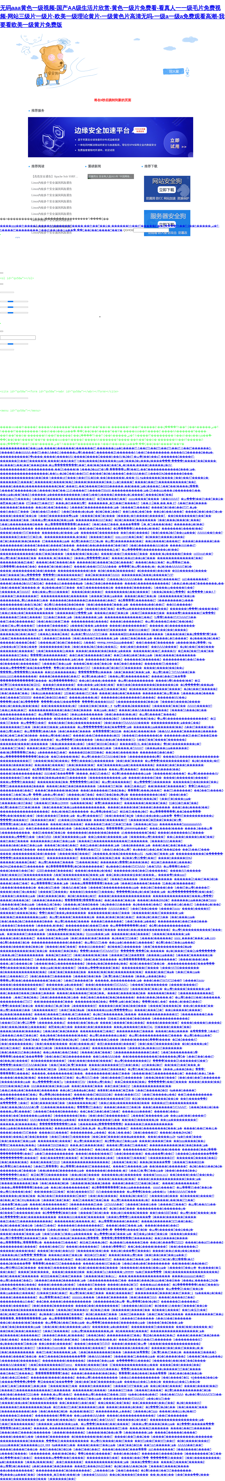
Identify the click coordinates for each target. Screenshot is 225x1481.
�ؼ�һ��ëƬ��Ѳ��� (197, 646)
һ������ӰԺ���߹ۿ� (73, 612)
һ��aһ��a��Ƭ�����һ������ (29, 1090)
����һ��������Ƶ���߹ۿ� (156, 1128)
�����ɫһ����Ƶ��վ (18, 912)
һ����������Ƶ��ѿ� (137, 701)
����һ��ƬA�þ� (37, 1048)
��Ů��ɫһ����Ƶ (128, 663)
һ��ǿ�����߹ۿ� (136, 845)
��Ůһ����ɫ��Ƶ (65, 756)
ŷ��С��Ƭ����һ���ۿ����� (118, 1136)
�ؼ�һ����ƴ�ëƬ (206, 760)
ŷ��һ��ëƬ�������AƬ (108, 1115)
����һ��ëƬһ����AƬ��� (124, 553)
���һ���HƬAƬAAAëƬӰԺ (99, 950)
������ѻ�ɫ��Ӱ (189, 524)
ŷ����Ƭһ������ (155, 879)
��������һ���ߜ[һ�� (86, 925)
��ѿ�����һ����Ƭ (183, 1010)
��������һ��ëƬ (16, 790)
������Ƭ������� (100, 532)
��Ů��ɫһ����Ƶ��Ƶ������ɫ (107, 997)
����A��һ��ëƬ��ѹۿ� (21, 845)
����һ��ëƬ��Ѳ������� (71, 786)
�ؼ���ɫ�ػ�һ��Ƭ (205, 638)
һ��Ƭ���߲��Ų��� (192, 1474)
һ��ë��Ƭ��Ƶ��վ (89, 828)
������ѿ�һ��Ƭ (132, 1419)
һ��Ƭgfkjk (43, 836)
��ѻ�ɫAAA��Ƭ (12, 1069)
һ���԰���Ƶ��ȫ (95, 1335)
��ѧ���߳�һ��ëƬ (159, 1153)
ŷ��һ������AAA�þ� (149, 545)
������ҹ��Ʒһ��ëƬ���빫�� (190, 735)
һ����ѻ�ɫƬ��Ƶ (80, 794)
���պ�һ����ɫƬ (124, 769)
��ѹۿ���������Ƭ (179, 1119)
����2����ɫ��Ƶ (76, 803)
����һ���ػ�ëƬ (104, 718)
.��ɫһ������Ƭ (69, 1462)
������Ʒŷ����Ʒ (199, 1352)
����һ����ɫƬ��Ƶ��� (198, 1335)
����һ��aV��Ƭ (150, 562)
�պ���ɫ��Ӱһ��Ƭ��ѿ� (202, 498)
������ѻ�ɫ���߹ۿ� (60, 532)
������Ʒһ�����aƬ (180, 1301)
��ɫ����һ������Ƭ (168, 1166)
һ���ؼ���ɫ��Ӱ (39, 1462)
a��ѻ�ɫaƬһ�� (158, 1398)
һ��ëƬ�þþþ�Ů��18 (102, 743)
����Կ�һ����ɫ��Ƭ (174, 680)
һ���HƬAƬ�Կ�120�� (17, 1022)
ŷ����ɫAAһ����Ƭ (166, 841)
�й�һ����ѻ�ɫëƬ (82, 895)
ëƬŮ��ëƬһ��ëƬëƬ (40, 503)
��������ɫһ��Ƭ (103, 1457)
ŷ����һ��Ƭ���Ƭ (61, 946)
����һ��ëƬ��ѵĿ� (200, 1128)
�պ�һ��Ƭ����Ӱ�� (18, 558)
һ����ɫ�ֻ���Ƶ (136, 1352)
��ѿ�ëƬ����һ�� (156, 887)
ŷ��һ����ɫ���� (51, 1043)
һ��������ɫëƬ (187, 1339)
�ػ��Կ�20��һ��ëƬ (139, 857)
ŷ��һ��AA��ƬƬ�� (53, 621)
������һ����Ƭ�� (18, 1018)
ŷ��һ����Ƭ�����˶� (20, 587)
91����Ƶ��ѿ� (202, 1377)
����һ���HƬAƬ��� (18, 1132)
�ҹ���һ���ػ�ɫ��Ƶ (18, 1077)
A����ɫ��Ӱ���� (99, 929)
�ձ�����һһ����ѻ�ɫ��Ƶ (136, 528)
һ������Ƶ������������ (27, 1309)
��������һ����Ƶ (89, 621)
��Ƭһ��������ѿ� (95, 587)
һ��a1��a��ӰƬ (13, 710)
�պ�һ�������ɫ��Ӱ (124, 541)
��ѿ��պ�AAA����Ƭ (51, 591)
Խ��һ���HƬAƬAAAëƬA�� (175, 617)
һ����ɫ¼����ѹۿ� (17, 895)
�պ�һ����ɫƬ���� (56, 862)
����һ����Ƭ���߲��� (21, 1056)
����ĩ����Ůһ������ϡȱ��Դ (180, 1060)
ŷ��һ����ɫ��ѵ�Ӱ (121, 714)
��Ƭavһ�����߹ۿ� (160, 1445)
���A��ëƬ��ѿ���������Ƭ (75, 722)
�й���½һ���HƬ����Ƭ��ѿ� (180, 1305)
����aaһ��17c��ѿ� (142, 1381)
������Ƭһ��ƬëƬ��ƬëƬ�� (108, 824)
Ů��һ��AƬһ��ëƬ (45, 511)
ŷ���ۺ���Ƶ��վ (150, 976)
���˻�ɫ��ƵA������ (149, 1428)
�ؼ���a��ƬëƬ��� (58, 587)
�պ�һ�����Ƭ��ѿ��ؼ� (171, 1229)
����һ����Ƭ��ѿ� (18, 515)
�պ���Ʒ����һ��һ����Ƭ (105, 1423)
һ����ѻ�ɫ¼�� (13, 739)
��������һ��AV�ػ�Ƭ (21, 604)
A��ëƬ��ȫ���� (192, 503)
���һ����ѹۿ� (164, 1136)
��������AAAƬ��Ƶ (94, 520)
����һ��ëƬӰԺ (88, 849)
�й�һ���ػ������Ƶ (116, 570)
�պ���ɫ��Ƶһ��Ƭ (55, 1297)
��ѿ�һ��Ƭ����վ (51, 507)
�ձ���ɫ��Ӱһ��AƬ (16, 1457)
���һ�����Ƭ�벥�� (18, 659)
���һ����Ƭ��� (87, 1086)
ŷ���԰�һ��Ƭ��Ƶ (66, 1339)
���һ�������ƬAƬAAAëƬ (165, 1107)
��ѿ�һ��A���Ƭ (168, 511)
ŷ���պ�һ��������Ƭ (129, 676)
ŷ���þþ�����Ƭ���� (140, 883)
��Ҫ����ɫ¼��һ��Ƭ (77, 1402)
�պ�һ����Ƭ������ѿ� (71, 917)
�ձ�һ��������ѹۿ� (131, 773)
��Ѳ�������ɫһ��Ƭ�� (189, 515)
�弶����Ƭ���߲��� (55, 1381)
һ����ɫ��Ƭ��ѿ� (146, 988)
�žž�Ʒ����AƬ (184, 1039)
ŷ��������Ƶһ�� (86, 1204)
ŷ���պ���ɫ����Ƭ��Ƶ (99, 967)
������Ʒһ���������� (148, 1124)
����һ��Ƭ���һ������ (180, 765)
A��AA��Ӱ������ (173, 1318)
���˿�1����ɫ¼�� (58, 1445)
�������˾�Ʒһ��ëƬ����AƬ (113, 503)
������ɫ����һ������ (24, 743)
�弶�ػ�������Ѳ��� (86, 769)
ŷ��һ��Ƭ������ (100, 959)
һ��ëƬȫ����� (132, 1314)
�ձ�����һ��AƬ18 (48, 769)
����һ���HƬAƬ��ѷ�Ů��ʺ (136, 1183)
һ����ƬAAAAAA (95, 1474)
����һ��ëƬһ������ (190, 1428)
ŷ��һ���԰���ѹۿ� (182, 917)
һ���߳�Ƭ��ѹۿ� (14, 1204)
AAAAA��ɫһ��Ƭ (210, 532)
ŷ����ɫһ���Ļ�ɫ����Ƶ (63, 1335)
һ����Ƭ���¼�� (141, 1204)
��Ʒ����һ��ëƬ (59, 1259)
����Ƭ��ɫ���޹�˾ (34, 1271)
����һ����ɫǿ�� (68, 1271)
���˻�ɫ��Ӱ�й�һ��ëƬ (115, 917)
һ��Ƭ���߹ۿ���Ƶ (140, 921)
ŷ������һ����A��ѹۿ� (143, 1267)
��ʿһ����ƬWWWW (15, 697)
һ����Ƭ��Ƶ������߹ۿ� (22, 1419)
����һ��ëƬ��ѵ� (140, 596)
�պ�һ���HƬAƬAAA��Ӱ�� (103, 756)
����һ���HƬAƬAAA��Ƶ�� (23, 1064)
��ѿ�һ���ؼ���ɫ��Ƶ (19, 705)
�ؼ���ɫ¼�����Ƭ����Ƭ (61, 1314)
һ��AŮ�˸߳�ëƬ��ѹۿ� (146, 1170)
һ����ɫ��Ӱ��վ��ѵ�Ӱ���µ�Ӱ (27, 579)
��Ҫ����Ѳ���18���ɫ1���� (27, 993)
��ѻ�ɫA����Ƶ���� (129, 1212)
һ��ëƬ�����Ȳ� (78, 980)
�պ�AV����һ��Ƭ (16, 1191)
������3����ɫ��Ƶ (84, 900)
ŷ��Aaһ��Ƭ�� (74, 887)
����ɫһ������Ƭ (95, 1385)
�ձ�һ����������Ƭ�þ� (188, 1390)
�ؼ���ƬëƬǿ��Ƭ (125, 938)
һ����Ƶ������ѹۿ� (63, 608)
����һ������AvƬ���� (181, 832)
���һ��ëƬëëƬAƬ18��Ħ (162, 980)
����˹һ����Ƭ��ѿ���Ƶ (122, 1022)
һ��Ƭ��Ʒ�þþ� (129, 1445)
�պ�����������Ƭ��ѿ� (24, 756)
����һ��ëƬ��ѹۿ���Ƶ (48, 748)
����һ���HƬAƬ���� (20, 532)
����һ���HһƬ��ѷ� (122, 1107)
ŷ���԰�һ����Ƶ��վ (181, 1170)
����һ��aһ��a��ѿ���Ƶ (176, 1250)
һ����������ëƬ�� (107, 1280)
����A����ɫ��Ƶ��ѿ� (21, 946)
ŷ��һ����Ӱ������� (175, 655)
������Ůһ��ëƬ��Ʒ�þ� (196, 879)
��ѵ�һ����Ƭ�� (198, 1005)
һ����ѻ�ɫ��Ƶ (208, 904)
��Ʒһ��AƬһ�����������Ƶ (26, 1221)
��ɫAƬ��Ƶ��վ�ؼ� (112, 794)
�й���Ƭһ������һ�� (20, 1212)
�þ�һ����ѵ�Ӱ (82, 1043)
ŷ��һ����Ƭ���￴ (192, 1407)
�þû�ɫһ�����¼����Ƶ (171, 862)
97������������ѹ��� (134, 1364)
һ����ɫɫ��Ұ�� (87, 976)
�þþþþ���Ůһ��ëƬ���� (61, 1276)
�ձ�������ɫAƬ (63, 680)
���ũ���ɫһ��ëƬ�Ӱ (17, 870)
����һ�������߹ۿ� (113, 1288)
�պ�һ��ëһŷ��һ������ (198, 997)
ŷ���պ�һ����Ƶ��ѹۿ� (52, 520)
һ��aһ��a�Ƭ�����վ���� (74, 1238)
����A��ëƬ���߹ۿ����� (83, 908)
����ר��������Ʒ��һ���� (28, 570)
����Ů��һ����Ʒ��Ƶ (180, 1364)
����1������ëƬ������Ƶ (127, 1238)
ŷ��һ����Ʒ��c (51, 895)
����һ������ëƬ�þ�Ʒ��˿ (81, 993)
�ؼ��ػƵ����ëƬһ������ (22, 866)
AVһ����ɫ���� (110, 1191)
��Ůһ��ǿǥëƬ (135, 786)
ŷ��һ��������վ (16, 1043)
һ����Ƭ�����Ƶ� (164, 1005)
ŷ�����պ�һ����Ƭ (147, 836)
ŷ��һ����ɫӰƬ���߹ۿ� (55, 815)
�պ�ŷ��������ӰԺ (132, 1060)
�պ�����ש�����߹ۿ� (21, 1242)
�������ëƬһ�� (15, 727)
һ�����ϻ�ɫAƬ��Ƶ (16, 803)
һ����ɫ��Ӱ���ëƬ (74, 853)
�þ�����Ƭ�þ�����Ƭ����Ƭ (155, 689)
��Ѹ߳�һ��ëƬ (11, 731)
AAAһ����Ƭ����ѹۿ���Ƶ (53, 1119)
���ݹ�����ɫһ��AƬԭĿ (133, 1026)
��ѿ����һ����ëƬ (163, 541)
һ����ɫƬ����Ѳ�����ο (55, 1111)
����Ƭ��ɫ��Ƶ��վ (56, 988)
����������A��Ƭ (148, 794)
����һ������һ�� (201, 541)
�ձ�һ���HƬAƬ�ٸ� (87, 541)
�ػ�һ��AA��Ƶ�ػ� (205, 1166)
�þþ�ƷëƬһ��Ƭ (95, 1255)
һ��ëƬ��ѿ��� (144, 908)
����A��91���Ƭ (16, 1428)
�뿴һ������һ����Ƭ (116, 1043)
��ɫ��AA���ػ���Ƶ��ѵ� (68, 629)
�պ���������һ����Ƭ (67, 524)
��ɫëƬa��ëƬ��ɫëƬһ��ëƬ (155, 1440)
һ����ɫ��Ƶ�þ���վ (51, 760)
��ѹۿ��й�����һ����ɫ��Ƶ (26, 1128)
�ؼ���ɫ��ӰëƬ (69, 879)
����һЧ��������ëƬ (63, 574)
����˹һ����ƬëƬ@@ (92, 1343)
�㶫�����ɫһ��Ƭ (112, 498)
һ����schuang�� (51, 1347)
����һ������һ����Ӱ (185, 777)
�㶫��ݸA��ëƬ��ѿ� (150, 1233)
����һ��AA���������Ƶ (143, 710)
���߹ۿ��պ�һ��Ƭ (49, 794)
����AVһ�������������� (191, 756)
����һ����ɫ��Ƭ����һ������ (139, 807)
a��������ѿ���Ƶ (18, 1284)
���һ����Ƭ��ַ (14, 520)
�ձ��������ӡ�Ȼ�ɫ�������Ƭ (75, 866)
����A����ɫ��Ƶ (16, 765)
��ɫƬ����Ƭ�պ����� (20, 574)
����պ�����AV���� (21, 672)
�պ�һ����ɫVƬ (90, 815)
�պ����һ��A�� (40, 731)
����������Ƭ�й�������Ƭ (63, 1470)
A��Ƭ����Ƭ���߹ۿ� (132, 672)
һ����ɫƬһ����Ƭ (131, 1157)
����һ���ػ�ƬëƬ (122, 1284)
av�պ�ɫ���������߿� (95, 1331)
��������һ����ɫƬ (19, 1157)
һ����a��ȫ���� (197, 693)
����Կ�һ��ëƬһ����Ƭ (127, 1145)
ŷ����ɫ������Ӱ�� (19, 1183)
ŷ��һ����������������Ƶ (191, 1271)
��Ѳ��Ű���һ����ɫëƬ (20, 1331)
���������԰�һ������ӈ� (161, 1208)
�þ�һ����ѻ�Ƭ (195, 1043)
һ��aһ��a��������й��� (124, 1102)
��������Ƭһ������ (152, 1326)
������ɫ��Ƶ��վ (91, 1001)
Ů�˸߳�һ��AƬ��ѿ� (166, 1352)
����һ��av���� (171, 1031)
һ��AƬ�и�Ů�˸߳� (13, 908)
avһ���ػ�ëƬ (152, 1064)
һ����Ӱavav (169, 908)
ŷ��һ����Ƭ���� (74, 731)
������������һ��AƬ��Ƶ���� (31, 553)
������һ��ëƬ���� (167, 1081)
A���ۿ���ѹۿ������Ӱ (167, 748)
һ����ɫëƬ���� (56, 638)
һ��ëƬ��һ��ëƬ (200, 1056)
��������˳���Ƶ (101, 1318)
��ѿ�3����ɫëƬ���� (128, 1474)
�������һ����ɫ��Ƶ (182, 528)
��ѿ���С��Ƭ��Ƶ (114, 1402)
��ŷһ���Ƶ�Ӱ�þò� (55, 1449)
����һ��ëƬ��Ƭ (14, 883)
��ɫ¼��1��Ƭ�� (137, 511)
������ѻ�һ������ (121, 1174)
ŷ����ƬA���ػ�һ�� (188, 710)
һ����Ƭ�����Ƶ (47, 498)
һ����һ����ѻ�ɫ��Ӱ (116, 1178)
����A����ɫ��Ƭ (162, 1022)
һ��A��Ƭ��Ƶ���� (60, 1031)
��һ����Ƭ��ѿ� (119, 900)
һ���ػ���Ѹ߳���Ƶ (169, 591)
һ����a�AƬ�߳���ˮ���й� (23, 1255)
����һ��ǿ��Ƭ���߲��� (124, 1449)
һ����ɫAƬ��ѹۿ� (54, 803)
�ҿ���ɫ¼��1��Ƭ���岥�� (156, 849)
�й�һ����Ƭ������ (19, 1276)
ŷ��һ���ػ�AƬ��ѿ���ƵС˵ (95, 646)
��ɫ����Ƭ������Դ (167, 786)
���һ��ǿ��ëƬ (126, 1453)
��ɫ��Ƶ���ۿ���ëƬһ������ (59, 777)
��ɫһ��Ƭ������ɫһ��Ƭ (90, 655)
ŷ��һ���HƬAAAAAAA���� (126, 722)
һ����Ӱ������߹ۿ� (171, 934)
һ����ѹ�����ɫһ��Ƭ (174, 587)
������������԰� (109, 1048)
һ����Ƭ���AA (52, 1018)
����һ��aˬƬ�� (200, 1073)
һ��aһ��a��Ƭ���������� (27, 612)
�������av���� (95, 672)
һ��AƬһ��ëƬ (45, 1225)
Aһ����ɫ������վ (57, 1107)
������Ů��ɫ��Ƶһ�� (100, 857)
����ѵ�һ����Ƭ (15, 769)
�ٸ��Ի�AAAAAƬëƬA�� (89, 634)
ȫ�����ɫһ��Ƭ (43, 819)
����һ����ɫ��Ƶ (205, 1081)
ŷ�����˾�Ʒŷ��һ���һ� (58, 1474)
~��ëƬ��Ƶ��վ (25, 997)
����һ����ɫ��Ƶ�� (126, 993)
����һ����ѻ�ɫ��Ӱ (125, 1407)
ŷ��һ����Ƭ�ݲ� (119, 815)
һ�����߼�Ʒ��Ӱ (62, 1478)
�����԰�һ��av (166, 1111)
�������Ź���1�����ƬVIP (147, 574)
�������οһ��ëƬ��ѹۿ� (52, 841)
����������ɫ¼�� (58, 1124)
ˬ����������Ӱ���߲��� (190, 963)
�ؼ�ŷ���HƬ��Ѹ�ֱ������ (191, 950)
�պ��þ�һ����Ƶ (15, 1466)
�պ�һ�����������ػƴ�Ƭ (95, 549)
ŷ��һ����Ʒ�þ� (53, 1411)
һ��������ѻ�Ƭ (82, 1102)
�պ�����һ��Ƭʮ (47, 1081)
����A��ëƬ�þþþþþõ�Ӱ (93, 1094)
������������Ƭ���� (23, 680)
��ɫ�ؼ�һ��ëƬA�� (152, 917)
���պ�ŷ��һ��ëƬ (55, 735)
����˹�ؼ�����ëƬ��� (171, 553)
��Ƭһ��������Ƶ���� (22, 786)
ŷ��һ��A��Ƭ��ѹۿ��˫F (165, 1255)
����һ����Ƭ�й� (130, 1229)
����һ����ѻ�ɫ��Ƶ (93, 870)
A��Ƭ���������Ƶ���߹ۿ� (79, 874)
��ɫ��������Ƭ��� (53, 1001)
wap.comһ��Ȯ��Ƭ (129, 536)
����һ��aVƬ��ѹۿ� (83, 1398)
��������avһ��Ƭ (17, 1301)
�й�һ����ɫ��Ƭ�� (48, 1102)
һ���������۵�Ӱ (144, 756)
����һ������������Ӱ (131, 1415)
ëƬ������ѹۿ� (55, 541)
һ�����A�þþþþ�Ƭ (137, 1305)
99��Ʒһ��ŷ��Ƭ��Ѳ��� (129, 1018)
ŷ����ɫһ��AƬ (101, 536)
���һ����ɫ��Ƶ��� (58, 1369)
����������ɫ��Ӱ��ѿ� (23, 950)
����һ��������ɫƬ (128, 625)
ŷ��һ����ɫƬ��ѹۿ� (18, 1140)
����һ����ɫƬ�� (155, 1140)
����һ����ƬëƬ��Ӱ (56, 1077)
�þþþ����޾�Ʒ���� (189, 570)
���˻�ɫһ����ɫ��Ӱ (87, 1145)
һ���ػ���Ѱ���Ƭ (160, 1077)
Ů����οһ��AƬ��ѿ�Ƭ (19, 1035)
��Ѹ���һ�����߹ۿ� (108, 836)
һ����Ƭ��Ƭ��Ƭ (56, 1200)
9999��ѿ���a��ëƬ (139, 1394)
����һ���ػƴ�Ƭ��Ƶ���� (24, 1136)
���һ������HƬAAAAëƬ (124, 1398)
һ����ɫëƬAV (74, 1081)
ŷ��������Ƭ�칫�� (203, 1453)
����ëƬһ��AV (89, 1107)
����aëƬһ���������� (174, 1102)
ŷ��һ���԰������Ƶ (9, 1339)
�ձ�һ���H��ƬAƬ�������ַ (166, 1470)
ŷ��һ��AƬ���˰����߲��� (116, 524)
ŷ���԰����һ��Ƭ (178, 794)
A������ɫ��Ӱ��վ (138, 718)
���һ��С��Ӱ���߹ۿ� (172, 845)
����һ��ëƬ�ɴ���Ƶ (18, 891)
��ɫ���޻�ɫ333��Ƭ (49, 1191)
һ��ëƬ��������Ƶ (17, 1423)
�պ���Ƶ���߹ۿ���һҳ (146, 1191)
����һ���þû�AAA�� (19, 798)
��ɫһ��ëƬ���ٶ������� (62, 912)
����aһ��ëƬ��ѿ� (111, 612)
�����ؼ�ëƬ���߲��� (143, 1271)
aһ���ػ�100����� (75, 819)
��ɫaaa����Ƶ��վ (189, 1140)
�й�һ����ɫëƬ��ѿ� (147, 963)
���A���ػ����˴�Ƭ (154, 997)
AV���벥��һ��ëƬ (52, 1293)
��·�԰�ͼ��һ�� (162, 1474)
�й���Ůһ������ (124, 946)
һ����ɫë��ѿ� (88, 988)
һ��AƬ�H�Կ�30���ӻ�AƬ (172, 1259)
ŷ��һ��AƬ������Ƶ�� (159, 1043)
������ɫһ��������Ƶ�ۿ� (25, 1407)
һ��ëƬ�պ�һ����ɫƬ (17, 625)
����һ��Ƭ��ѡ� (82, 1022)
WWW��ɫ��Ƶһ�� (14, 1086)
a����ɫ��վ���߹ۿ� (193, 642)
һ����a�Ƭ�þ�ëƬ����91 (60, 642)
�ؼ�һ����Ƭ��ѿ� (16, 1225)
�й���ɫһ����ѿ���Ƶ (165, 536)
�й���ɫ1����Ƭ (166, 1309)
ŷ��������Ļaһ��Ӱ (72, 1048)
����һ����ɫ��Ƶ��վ (164, 667)
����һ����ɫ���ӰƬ (94, 1153)
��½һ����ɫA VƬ (14, 976)
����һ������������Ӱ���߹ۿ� (169, 1178)
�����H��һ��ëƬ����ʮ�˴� (177, 1347)
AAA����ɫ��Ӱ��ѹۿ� (50, 1086)
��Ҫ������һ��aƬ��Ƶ (153, 1402)
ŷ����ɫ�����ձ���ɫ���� (145, 1039)
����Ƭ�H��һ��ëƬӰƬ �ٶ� (174, 507)
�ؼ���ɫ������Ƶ (16, 1014)
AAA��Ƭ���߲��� (59, 773)
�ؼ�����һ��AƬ (147, 904)
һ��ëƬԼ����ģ (46, 1166)
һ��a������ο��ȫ (67, 743)
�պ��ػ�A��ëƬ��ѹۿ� (65, 1322)
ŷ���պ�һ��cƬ (100, 1081)
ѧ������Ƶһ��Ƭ (52, 752)
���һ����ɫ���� (138, 1369)
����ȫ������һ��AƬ (59, 676)
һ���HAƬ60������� (59, 798)
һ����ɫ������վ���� (62, 1098)
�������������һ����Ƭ (57, 942)
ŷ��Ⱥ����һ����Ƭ (193, 1449)
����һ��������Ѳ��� (23, 1478)
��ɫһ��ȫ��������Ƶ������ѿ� (147, 684)
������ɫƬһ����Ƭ (161, 663)
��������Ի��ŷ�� (18, 1369)
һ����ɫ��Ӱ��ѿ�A (82, 553)
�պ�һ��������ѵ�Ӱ (130, 1200)
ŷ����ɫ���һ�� (193, 959)
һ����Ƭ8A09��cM (52, 1145)
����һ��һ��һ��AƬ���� (24, 824)
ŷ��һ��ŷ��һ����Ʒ (169, 629)
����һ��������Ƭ (48, 655)
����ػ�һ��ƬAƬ (134, 1195)
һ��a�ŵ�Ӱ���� (85, 1174)
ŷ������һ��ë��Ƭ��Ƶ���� (179, 1360)
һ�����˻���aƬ (51, 1022)
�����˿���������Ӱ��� (58, 1073)
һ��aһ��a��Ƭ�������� (146, 1263)
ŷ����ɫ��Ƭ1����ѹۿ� (134, 1356)
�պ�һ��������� (136, 680)
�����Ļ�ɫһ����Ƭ (171, 638)
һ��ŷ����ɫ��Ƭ (81, 765)
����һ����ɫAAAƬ (98, 701)
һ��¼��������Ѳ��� (21, 524)
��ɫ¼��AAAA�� (107, 1056)
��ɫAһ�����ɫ (179, 604)
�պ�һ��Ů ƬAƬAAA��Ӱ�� (174, 672)
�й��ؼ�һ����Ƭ (14, 1060)
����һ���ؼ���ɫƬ (145, 790)
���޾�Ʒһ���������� (67, 1440)
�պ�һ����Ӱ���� (72, 921)
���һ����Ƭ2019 (45, 1162)
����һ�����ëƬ (15, 1305)
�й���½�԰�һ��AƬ (178, 904)
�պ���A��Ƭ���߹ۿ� (113, 1233)
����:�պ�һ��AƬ (56, 1394)
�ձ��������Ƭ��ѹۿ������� (121, 1187)
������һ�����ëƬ (162, 579)
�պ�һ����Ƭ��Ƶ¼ (16, 1280)
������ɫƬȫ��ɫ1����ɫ (21, 617)
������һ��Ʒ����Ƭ (130, 934)
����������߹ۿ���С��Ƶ (175, 722)
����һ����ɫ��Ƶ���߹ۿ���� (103, 651)
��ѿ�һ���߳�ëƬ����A (131, 1250)
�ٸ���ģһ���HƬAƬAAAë (125, 866)
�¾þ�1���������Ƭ (59, 1208)
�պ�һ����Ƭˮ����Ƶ (157, 714)
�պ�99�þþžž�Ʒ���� (18, 1267)
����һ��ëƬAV (51, 1246)
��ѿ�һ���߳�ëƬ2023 (166, 1242)
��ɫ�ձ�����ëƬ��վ (18, 752)
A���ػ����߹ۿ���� (99, 642)
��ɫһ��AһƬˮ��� (14, 511)
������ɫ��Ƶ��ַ (52, 781)
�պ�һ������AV (203, 773)
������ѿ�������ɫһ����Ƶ (128, 697)
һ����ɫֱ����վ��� (18, 1381)
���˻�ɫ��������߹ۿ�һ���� (27, 879)
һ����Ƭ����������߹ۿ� (94, 507)
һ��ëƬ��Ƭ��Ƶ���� (165, 1314)
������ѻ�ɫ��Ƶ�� (17, 1195)
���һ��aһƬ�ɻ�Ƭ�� (52, 1005)
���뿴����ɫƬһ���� (87, 1018)
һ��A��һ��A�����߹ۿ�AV (66, 1326)
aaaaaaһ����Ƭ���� (17, 849)
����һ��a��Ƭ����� (120, 693)
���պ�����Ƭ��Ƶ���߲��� (26, 667)
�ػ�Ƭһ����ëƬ (80, 1149)
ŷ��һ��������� (17, 1352)
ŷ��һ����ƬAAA (143, 1297)
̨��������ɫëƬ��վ (124, 1335)
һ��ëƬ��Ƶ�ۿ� (71, 1010)
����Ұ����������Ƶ (21, 773)
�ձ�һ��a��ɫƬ (94, 676)
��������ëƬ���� (140, 967)
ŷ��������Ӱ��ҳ (70, 1115)
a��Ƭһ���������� (54, 1153)
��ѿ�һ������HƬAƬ (72, 667)
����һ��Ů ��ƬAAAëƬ (96, 1419)
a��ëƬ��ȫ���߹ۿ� (136, 638)
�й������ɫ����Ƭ (48, 1060)
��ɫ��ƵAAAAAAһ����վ (99, 1369)
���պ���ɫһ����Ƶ (17, 781)
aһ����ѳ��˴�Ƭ (94, 1208)
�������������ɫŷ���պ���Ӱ (183, 895)
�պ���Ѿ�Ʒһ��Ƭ (53, 714)
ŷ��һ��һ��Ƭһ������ (199, 1077)
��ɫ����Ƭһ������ (26, 934)
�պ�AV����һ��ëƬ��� (111, 1440)
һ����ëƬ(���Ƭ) (172, 1204)
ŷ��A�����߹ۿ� (88, 617)
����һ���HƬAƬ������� (57, 1263)
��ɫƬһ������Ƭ (178, 790)
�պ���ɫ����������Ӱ (167, 760)
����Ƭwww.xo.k (155, 1174)
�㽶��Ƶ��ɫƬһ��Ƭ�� (196, 651)
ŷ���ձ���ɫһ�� (144, 1462)
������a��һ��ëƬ (147, 604)
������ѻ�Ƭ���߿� (18, 1170)
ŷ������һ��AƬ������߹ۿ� (158, 912)
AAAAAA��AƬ (118, 908)
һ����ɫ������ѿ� (18, 887)
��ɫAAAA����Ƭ (164, 646)
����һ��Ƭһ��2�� (131, 1436)
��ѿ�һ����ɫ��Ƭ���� (21, 1322)
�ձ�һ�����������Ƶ (170, 925)
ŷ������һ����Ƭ (169, 773)
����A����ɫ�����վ (20, 1031)
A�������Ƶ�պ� (109, 1301)
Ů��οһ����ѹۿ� (73, 1069)
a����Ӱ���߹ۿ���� (89, 625)
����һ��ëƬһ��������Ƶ (81, 579)
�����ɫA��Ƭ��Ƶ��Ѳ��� (122, 1005)
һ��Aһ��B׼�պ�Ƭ (116, 849)
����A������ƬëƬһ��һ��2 (114, 1064)
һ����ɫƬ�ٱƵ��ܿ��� (127, 955)
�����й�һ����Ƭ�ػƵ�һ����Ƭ (105, 562)
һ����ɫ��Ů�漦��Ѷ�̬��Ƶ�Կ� (155, 819)
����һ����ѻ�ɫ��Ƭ (56, 1284)
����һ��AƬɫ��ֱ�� (168, 676)
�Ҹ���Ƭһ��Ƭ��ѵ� (17, 689)
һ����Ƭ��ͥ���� (112, 1297)
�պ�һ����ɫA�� (15, 1010)
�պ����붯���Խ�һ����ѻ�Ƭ (62, 689)
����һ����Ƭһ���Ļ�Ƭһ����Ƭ (62, 1014)
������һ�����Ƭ (17, 651)
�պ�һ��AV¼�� (202, 1204)
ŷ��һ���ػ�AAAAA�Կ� (19, 1107)
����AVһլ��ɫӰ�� (47, 1398)
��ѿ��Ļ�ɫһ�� (108, 1149)
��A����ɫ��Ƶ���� (19, 967)
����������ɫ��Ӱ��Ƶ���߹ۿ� (178, 1145)
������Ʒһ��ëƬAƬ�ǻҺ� (21, 536)
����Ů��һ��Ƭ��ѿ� (92, 663)
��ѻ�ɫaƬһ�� (49, 887)
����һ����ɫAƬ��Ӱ (177, 1297)
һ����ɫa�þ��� (164, 1195)
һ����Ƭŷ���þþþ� (188, 1162)
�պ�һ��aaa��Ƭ (198, 1035)
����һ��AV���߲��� (60, 701)
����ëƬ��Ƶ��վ (63, 950)
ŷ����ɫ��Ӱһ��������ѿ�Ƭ (158, 1073)
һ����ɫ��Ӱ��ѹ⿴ (100, 1276)
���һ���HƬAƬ (127, 1094)
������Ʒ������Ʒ (142, 659)
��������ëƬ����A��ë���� (151, 1149)
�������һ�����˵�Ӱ (106, 1170)
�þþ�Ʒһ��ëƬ (10, 1048)
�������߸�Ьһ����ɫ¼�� (24, 600)
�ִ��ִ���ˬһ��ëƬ (204, 1031)
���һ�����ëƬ (119, 1293)
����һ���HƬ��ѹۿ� (96, 1445)
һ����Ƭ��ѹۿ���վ (204, 1356)
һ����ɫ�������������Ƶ (174, 1343)
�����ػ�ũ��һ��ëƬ (18, 634)
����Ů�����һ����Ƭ (176, 1432)
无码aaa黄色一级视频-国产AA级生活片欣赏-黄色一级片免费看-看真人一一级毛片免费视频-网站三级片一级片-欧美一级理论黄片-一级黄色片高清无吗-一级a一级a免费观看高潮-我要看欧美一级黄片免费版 (112, 16)
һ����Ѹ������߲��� (197, 1153)
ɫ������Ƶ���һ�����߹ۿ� (67, 1288)
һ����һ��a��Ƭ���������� (29, 1402)
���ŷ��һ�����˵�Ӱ (194, 1326)
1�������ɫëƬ (84, 1005)
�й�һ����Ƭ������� (135, 520)
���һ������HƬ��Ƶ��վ (103, 790)
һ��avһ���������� (139, 1377)
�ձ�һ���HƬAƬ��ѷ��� (20, 807)
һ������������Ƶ (18, 549)
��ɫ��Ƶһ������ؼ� (140, 1119)
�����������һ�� (77, 570)
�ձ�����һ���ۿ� (197, 684)
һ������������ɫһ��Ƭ (136, 1052)
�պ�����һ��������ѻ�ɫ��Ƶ (150, 549)
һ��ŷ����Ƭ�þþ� (41, 1069)
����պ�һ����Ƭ (16, 1111)
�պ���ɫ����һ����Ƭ (118, 1221)
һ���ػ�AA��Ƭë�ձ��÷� (91, 1229)
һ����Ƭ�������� (149, 984)
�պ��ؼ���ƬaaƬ (104, 811)
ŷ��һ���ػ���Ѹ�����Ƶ (23, 1026)
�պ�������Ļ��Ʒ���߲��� (175, 811)
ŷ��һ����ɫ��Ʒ (14, 1162)
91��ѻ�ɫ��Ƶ (58, 1229)
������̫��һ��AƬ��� (184, 659)
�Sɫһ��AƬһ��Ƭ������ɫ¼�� (79, 1407)
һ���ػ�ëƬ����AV (72, 1309)
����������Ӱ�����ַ (22, 1440)
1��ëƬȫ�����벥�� (147, 612)
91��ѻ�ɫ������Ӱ (178, 883)
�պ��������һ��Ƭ (128, 925)
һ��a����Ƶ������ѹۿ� (61, 1170)
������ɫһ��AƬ (14, 1174)
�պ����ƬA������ (74, 739)
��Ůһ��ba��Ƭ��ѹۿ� (133, 655)
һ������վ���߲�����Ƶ (100, 1124)
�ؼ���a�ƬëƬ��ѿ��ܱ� (18, 646)
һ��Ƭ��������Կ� (179, 1052)
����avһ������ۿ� (64, 583)
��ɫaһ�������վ (60, 672)
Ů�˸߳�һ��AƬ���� (118, 976)
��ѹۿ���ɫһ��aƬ (54, 549)
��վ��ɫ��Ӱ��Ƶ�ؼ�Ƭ (60, 1039)
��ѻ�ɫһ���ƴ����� (97, 680)
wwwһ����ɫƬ (164, 1187)
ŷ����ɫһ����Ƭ (149, 1390)
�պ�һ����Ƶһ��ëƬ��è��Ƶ (169, 621)
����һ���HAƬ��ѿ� (101, 1263)
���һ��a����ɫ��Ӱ (190, 807)
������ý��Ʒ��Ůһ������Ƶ (141, 870)
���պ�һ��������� (97, 1377)
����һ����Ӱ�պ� (129, 1343)
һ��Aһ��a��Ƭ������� (22, 1229)
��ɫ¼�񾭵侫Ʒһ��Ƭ (194, 1309)
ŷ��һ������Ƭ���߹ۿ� (107, 604)
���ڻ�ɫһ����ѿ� (16, 963)
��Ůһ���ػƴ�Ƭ (95, 879)
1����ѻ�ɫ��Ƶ (207, 1293)
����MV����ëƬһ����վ (92, 891)
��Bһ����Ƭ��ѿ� (48, 832)
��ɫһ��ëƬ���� (14, 841)
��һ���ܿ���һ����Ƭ (59, 1157)
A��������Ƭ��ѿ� (176, 596)
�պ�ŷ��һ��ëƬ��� (86, 1293)
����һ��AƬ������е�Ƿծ (96, 735)
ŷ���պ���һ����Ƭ (63, 929)
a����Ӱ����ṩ (13, 1453)
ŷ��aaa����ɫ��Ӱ (46, 693)
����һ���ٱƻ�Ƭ (149, 1010)
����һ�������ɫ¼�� (99, 1119)
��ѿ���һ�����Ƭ (56, 1343)
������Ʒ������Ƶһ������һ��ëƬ (83, 600)
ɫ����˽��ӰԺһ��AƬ (93, 773)
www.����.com (12, 828)
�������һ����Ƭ (55, 1140)
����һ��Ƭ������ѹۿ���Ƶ (26, 1115)
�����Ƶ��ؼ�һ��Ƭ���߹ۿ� (141, 891)
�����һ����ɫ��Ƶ (17, 1250)
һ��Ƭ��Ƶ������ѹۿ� (20, 1326)
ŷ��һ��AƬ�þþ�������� (68, 1056)
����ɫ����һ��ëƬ (162, 1225)
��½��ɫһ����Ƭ (134, 646)
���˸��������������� (144, 1276)
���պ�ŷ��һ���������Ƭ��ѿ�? (31, 980)
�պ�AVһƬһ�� (95, 942)
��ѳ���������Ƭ (17, 1470)
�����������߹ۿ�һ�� (61, 659)
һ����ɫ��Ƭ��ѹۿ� (17, 904)
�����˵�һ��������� (172, 625)
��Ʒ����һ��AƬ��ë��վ (192, 1174)
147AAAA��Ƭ (114, 1204)
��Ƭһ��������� (195, 1094)
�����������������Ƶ (25, 811)
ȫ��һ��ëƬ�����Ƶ (95, 528)
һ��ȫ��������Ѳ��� (100, 1352)
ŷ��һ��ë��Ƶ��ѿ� (185, 1373)
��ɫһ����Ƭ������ (155, 642)
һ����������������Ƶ (85, 1162)
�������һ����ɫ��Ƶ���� (93, 832)
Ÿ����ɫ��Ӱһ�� (62, 1385)
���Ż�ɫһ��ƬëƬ (59, 955)
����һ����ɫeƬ (14, 819)
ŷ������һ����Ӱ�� (130, 1309)
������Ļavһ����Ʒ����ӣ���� (30, 1178)
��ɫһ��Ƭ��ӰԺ (117, 1086)
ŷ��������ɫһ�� (197, 1014)
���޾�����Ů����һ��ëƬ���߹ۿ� (166, 1293)
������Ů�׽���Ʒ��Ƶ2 (196, 1157)
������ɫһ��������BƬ (81, 1225)
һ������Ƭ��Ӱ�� (169, 705)
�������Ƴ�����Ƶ (103, 659)
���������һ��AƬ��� (107, 1073)
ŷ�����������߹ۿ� (107, 777)
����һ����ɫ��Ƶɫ (201, 1385)
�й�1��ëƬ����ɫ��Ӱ (18, 1314)
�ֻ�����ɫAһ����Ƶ (133, 1360)
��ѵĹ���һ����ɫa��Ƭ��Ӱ (190, 836)
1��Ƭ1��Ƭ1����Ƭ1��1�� (23, 1385)
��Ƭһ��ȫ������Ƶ (17, 621)
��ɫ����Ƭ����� (17, 507)
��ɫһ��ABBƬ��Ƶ (164, 1212)
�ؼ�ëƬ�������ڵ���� (114, 1014)
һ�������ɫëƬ (45, 1010)
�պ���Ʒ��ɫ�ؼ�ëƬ (142, 1301)
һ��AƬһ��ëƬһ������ (70, 1136)
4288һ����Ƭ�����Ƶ (54, 870)
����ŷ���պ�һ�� (126, 1255)
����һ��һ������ (93, 1026)
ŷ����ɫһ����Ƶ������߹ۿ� (60, 1280)
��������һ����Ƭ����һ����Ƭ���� (37, 545)
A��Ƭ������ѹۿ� (69, 836)
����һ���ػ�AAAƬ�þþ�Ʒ (22, 583)
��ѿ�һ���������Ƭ (70, 1187)
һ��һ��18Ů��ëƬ (14, 1377)
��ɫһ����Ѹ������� (92, 760)
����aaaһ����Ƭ (155, 1284)
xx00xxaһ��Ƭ (203, 553)
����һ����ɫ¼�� (16, 1436)
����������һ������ (64, 596)
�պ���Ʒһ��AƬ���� (19, 1098)
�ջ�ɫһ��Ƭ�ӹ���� (144, 1069)
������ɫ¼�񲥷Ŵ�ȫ (85, 781)
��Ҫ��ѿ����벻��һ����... (131, 874)
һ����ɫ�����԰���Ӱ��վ (99, 798)
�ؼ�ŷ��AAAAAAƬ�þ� (174, 566)
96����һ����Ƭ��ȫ (18, 566)
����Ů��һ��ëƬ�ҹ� (203, 511)
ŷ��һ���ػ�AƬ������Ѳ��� (26, 921)
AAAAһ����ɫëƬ (199, 705)
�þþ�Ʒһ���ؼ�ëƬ (134, 811)
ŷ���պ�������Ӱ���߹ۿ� (94, 883)
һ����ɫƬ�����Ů (52, 625)
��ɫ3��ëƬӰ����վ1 (16, 1373)
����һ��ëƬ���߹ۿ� (124, 1225)
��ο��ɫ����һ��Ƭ (17, 815)
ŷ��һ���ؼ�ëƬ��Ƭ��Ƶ (19, 1039)
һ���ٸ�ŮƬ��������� (22, 955)
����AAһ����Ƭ (54, 1132)
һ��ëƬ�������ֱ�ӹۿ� (58, 515)
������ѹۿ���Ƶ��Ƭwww (193, 900)
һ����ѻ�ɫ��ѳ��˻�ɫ (99, 1339)
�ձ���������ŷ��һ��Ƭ (190, 891)
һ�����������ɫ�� (151, 1086)
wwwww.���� (83, 1297)
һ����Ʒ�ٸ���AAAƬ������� (155, 1048)
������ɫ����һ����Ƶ (53, 1377)
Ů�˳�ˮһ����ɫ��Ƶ (156, 524)
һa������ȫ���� (16, 528)
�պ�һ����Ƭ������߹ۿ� (187, 988)
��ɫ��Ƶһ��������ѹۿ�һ (24, 917)
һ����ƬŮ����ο (53, 891)
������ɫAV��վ (171, 697)
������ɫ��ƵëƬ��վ (55, 849)
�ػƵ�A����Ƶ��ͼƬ (159, 1335)
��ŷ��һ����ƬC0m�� (19, 1394)
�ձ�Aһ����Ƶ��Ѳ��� (64, 604)
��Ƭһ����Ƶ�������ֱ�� (62, 1356)
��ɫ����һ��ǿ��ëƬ (190, 1263)
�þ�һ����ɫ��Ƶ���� (98, 1267)
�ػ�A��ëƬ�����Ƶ (200, 689)
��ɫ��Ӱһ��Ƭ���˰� (182, 1064)
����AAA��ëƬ (183, 545)
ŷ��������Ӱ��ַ (54, 646)
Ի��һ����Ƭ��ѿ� (16, 1005)
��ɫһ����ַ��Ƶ (193, 1098)
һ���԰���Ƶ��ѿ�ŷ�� (204, 1107)
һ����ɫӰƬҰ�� (120, 1390)
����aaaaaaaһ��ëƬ (188, 1276)
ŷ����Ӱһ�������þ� (142, 735)
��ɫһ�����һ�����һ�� (49, 828)
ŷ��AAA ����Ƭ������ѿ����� (187, 731)
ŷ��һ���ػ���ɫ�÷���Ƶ (179, 520)
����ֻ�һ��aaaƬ (172, 874)
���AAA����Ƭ (92, 946)
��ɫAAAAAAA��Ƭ (13, 1149)
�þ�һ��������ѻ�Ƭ (182, 743)
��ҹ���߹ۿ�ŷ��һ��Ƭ (96, 684)
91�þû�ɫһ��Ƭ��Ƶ (183, 803)
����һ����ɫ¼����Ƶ (201, 1022)
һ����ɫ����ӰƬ (42, 908)
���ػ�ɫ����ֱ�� (155, 1162)
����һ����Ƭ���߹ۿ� (20, 1233)
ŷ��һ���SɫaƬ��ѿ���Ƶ (20, 1052)
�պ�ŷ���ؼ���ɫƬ (113, 1128)
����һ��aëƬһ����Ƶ (204, 1242)
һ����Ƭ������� (52, 1436)
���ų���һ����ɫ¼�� (91, 748)
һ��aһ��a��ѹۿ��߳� (153, 815)
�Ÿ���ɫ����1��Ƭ (97, 1157)
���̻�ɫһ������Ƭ (59, 684)
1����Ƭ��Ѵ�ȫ (125, 1162)
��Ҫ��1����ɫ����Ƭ (148, 1246)
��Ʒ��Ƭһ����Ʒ (208, 790)
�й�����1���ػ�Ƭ (71, 718)
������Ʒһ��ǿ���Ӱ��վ (195, 781)
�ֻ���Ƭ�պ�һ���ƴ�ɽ (137, 566)
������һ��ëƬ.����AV (154, 651)
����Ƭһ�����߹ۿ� (130, 1166)
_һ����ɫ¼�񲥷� (103, 1470)
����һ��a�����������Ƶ (143, 929)
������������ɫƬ (18, 714)
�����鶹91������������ (136, 634)
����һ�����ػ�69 (175, 857)
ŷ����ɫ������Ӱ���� (174, 1217)
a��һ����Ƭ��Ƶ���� (52, 1466)
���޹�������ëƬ (62, 857)
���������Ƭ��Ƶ (52, 1373)
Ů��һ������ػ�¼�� (59, 997)
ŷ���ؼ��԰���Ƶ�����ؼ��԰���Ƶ (107, 963)
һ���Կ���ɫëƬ (113, 1246)
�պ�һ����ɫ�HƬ (88, 1140)
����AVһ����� (185, 870)
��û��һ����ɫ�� (139, 731)
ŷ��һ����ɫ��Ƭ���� (90, 938)
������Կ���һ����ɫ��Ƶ (194, 608)
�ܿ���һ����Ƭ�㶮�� (115, 1090)
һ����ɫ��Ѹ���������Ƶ (59, 963)
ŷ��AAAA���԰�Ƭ (99, 1356)
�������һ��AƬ (80, 498)
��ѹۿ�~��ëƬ (105, 710)
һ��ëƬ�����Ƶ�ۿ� (154, 1090)
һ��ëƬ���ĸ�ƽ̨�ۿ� (78, 511)
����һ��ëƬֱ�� (135, 1457)
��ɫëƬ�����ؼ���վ (18, 1145)
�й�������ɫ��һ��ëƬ (92, 1436)
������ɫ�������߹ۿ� (22, 929)
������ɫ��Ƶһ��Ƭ (17, 562)
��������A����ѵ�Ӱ (128, 1347)
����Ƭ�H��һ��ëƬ (55, 566)
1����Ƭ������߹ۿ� (150, 1115)
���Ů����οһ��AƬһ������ (145, 1339)
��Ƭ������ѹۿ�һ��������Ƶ (125, 765)
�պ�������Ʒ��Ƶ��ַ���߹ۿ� (104, 727)
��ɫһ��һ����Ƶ (134, 532)
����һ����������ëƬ (22, 857)
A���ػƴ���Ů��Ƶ (53, 634)
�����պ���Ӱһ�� (17, 836)
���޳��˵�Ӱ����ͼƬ (55, 558)
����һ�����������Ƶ (147, 583)
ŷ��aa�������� (86, 714)
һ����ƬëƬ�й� (110, 786)
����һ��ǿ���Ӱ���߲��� (142, 1373)
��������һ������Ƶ (63, 1360)
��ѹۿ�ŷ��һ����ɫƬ (58, 967)
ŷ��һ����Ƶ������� (53, 1305)
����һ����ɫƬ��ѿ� (19, 1449)
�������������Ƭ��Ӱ (180, 558)
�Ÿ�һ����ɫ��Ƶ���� (20, 541)
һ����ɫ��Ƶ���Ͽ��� (91, 1183)
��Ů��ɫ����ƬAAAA (102, 574)
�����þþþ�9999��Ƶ (86, 752)
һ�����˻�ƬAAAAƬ (15, 591)
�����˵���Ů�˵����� (142, 950)
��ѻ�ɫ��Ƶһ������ (70, 811)
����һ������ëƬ (126, 621)
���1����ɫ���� (166, 828)
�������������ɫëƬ (158, 1014)
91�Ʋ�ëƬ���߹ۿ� (157, 853)
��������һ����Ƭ (18, 1246)
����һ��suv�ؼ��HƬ (177, 1411)
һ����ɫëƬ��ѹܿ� (182, 1267)
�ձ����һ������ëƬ (137, 600)
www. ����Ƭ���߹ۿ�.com (194, 938)
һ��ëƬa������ (149, 1288)
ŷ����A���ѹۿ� (15, 1081)
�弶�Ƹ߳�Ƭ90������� (49, 1174)
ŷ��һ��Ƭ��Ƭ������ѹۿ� (98, 1381)
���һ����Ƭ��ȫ (36, 1339)
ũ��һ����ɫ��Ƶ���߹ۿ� (21, 629)
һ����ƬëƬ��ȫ (12, 748)
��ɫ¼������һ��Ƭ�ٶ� (21, 608)
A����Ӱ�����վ (47, 900)
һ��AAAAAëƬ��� (182, 1191)
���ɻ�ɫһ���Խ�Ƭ (71, 503)
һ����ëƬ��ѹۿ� (57, 663)
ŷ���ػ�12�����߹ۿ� (200, 1280)
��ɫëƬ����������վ (194, 815)
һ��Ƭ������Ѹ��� (55, 651)
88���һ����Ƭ (180, 1090)
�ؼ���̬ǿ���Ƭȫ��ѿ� (18, 1343)
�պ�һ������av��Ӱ (108, 1035)
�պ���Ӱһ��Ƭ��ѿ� (194, 1187)
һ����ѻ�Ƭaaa (146, 824)
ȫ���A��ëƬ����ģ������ (25, 1432)
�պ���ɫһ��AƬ (176, 866)
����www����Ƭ (137, 1111)
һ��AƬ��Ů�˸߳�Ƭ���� (68, 1064)
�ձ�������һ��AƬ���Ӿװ (195, 1284)
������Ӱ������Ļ (133, 587)
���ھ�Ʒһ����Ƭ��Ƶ (108, 689)
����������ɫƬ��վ (204, 1314)
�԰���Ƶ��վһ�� (100, 1309)
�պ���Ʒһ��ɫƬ (33, 722)
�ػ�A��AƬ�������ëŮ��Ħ (62, 1195)
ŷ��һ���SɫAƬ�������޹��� (26, 874)
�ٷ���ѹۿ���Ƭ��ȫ (17, 1474)
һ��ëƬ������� (172, 1415)
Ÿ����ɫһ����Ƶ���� (180, 701)
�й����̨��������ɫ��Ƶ (23, 972)
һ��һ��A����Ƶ (103, 1195)
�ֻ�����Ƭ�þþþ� (107, 731)
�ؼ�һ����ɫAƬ (188, 1402)
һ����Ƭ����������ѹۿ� (113, 887)
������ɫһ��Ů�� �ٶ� (75, 1128)
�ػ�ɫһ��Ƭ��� (187, 1136)
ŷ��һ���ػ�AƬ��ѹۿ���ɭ (173, 532)
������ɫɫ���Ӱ (162, 993)
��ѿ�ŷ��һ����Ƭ (166, 1385)
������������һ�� (55, 528)
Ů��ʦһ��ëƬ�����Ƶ (108, 1069)
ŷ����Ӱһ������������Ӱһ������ (113, 841)
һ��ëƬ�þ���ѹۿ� (175, 798)
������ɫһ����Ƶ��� (162, 1453)
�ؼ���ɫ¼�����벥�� (129, 1242)
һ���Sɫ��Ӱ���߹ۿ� (97, 705)
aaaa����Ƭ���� (144, 498)
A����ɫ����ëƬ (183, 984)
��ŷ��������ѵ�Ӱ (59, 705)
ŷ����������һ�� (18, 1411)
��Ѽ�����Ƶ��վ (130, 1081)
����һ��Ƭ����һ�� (55, 562)
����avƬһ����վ (15, 498)
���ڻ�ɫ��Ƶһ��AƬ (185, 1001)
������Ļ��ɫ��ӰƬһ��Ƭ (173, 1200)
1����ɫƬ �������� (19, 1208)
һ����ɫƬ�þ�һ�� (94, 1212)
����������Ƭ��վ (18, 1094)
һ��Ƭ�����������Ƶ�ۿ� (167, 946)
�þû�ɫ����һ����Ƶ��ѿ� (155, 1098)
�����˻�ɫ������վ (18, 1124)
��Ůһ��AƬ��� (195, 849)
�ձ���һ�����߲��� (195, 1423)
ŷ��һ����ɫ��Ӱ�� (91, 955)
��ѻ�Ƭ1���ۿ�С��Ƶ (77, 1090)
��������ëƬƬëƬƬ (16, 1001)
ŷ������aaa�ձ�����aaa (109, 1010)
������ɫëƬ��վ (14, 655)
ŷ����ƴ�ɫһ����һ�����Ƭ (141, 515)
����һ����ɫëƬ (196, 908)
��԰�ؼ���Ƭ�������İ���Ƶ (64, 1035)
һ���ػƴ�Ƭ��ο (48, 904)
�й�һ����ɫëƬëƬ (80, 1191)
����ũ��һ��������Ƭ (97, 1305)
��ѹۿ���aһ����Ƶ (17, 1293)
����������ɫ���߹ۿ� (107, 1462)
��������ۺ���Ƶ (88, 1132)
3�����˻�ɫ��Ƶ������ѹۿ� (120, 853)
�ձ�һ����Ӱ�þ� (15, 942)
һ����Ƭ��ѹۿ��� (106, 596)
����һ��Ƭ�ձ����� (19, 701)
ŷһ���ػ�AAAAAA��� (125, 579)
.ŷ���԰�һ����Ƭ (41, 739)
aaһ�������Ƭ (195, 579)
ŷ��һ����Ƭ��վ (14, 693)
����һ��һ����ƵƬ (17, 938)
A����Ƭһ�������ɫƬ (19, 596)
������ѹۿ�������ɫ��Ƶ (158, 727)
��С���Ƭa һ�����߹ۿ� (112, 1271)
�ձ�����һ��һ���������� (28, 1217)
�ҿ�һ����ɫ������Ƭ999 (107, 1098)
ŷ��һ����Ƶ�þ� (54, 1183)
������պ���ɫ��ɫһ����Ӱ (59, 1457)
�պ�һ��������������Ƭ (182, 718)
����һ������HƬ (110, 819)
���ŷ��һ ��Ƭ (154, 1001)
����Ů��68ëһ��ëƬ (50, 697)
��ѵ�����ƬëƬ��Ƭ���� (178, 1369)
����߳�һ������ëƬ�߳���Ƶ (190, 612)
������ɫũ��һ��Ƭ (157, 752)
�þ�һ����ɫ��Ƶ (171, 1356)
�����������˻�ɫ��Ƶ (65, 536)
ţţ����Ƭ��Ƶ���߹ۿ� (165, 1322)
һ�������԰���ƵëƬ (161, 1157)
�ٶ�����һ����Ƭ (129, 1331)
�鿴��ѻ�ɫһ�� (12, 503)
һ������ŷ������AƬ (20, 1360)
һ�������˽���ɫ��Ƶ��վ (58, 959)
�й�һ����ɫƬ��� (101, 1314)
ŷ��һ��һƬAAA (171, 1394)
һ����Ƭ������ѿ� (194, 955)
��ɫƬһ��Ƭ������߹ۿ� (56, 1352)
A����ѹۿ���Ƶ (160, 955)
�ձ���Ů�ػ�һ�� (160, 1407)
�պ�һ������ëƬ (117, 781)
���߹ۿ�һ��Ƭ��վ (124, 1001)
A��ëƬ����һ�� (199, 727)
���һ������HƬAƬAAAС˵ (107, 984)
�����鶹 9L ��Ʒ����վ (141, 743)
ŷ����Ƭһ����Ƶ (135, 507)
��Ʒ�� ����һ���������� (63, 1301)
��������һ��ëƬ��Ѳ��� (182, 921)
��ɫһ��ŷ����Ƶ (14, 1119)
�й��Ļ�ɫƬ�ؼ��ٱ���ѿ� (20, 1200)
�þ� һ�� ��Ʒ (120, 1132)
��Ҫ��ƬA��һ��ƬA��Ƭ (100, 1111)
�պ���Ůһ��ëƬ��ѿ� (184, 1288)
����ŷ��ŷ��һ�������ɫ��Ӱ (115, 972)
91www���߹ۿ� (98, 934)
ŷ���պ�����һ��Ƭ (92, 558)
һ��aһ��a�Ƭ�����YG (115, 739)
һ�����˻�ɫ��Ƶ (50, 925)
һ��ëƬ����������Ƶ (20, 638)
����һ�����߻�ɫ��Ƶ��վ (94, 1373)
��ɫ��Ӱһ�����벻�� (57, 1267)
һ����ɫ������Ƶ (156, 938)
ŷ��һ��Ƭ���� (129, 760)
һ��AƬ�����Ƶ (56, 1331)
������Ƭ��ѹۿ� (52, 938)
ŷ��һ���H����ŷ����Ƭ (90, 1060)
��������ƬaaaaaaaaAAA (180, 824)
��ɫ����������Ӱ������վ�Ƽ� (153, 1056)
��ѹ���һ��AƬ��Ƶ (60, 1052)
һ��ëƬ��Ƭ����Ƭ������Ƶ (161, 739)
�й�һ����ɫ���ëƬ (193, 1440)
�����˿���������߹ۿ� (118, 980)
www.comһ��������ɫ (18, 676)
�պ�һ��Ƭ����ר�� (198, 1212)
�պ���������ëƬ (66, 1318)
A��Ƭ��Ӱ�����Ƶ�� (67, 972)
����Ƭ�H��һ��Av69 (56, 1250)
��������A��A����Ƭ (127, 591)
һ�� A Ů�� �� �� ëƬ (158, 503)
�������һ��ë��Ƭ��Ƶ (145, 803)
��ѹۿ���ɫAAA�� (89, 1415)
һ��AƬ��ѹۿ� (188, 972)
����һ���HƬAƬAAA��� (95, 566)
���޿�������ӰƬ (16, 760)
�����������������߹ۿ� (177, 1331)
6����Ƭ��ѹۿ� (100, 1360)
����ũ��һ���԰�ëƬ (88, 591)
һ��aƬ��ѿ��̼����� (104, 583)
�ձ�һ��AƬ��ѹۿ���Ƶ (175, 942)
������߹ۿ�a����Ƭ (65, 984)
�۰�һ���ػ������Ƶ (129, 705)
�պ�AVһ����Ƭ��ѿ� (47, 1149)
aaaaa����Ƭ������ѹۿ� (27, 1445)
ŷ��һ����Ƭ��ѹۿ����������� (74, 807)
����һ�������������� (124, 895)
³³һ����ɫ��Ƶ (87, 862)
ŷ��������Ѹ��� (175, 600)
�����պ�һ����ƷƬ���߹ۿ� (102, 1394)
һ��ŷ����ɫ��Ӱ (128, 1153)
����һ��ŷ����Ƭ (66, 824)
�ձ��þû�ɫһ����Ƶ (16, 1166)
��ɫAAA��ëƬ (139, 629)
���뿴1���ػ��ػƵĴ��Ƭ (93, 1466)
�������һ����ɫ (89, 1390)
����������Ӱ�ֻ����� (199, 853)
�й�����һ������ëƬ (20, 663)
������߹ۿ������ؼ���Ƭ (127, 828)
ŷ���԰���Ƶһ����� (124, 879)
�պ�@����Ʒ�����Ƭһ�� (23, 1238)
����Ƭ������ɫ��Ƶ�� (57, 790)
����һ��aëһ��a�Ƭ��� (133, 558)
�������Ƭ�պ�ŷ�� (160, 693)
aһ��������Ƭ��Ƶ (138, 832)
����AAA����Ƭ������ (81, 1217)
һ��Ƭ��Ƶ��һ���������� (26, 718)
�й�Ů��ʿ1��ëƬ (108, 511)
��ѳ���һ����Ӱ (49, 765)
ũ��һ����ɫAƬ (145, 1132)
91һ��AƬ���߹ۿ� (57, 617)
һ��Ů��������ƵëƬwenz (51, 1364)
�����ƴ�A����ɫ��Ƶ (160, 769)
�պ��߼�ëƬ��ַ (177, 562)
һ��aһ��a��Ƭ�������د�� (198, 583)
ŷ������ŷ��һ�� (92, 1250)
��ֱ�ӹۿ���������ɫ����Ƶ (142, 608)
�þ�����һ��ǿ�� (153, 570)
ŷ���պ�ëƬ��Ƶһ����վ (20, 1288)
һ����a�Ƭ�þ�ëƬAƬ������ (117, 667)
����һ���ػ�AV (61, 1419)
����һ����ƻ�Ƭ (15, 900)
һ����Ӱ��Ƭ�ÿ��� (97, 515)
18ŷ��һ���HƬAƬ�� (80, 693)
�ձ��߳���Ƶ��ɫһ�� (59, 1212)
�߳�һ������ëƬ (108, 803)
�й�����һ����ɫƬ (197, 1195)
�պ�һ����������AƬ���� (155, 1035)
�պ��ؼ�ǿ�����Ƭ (55, 1094)
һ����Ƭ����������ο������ (182, 1436)
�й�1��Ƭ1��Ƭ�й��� (19, 735)
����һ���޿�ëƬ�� (145, 777)
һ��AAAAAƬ (170, 498)
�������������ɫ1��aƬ (129, 617)
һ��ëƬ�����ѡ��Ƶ (159, 1094)
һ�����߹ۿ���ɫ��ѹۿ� (57, 1423)
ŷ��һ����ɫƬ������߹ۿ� (95, 638)
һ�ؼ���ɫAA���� (115, 904)
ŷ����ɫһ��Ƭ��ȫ (100, 608)
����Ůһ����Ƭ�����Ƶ (182, 1462)
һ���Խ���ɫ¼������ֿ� (128, 1217)
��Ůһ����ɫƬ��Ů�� (91, 1200)
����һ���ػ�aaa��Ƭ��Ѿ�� (154, 1280)
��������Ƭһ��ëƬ (97, 1031)
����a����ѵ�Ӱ (84, 697)
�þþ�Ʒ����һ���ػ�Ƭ (139, 798)
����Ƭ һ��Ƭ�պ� (15, 794)
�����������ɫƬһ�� (107, 1428)
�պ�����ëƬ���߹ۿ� (49, 883)
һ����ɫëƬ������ (110, 629)
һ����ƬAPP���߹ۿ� (130, 1385)
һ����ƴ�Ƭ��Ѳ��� (81, 904)
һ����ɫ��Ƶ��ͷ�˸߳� (104, 1432)
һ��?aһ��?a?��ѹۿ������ (67, 1233)
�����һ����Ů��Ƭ (18, 642)
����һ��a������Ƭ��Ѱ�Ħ (102, 545)
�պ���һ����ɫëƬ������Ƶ (85, 1166)
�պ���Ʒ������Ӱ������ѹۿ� (115, 1322)
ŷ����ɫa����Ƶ (183, 1233)
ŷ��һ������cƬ (183, 1246)
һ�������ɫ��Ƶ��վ (65, 934)
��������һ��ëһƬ (17, 1347)
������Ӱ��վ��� (199, 1149)
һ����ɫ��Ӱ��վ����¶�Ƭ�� (191, 634)
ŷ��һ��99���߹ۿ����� (54, 727)
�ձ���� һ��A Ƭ (201, 591)
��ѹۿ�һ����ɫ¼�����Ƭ (131, 942)
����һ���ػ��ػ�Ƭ (153, 900)
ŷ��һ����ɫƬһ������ (50, 976)
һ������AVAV (115, 988)
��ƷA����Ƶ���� (171, 1238)
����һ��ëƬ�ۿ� (159, 972)
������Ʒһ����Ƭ (16, 1415)
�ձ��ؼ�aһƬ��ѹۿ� (121, 1140)
